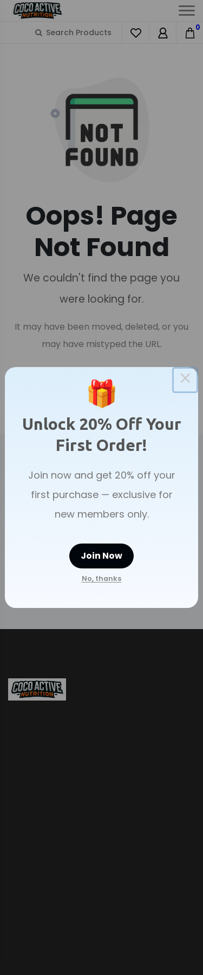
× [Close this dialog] (185, 380)
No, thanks (101, 578)
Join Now (101, 555)
